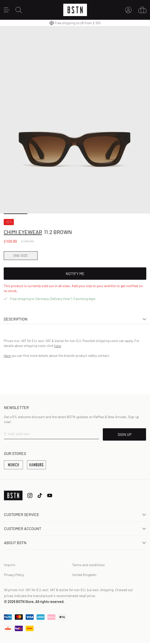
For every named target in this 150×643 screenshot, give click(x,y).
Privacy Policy (14, 575)
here (57, 345)
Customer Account (75, 528)
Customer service (75, 514)
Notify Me (75, 273)
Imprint (9, 565)
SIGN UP (124, 434)
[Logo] (75, 10)
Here (7, 355)
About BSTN (75, 542)
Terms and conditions (88, 565)
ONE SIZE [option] (20, 255)
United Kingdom (84, 575)
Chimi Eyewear (23, 232)
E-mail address (17, 433)
